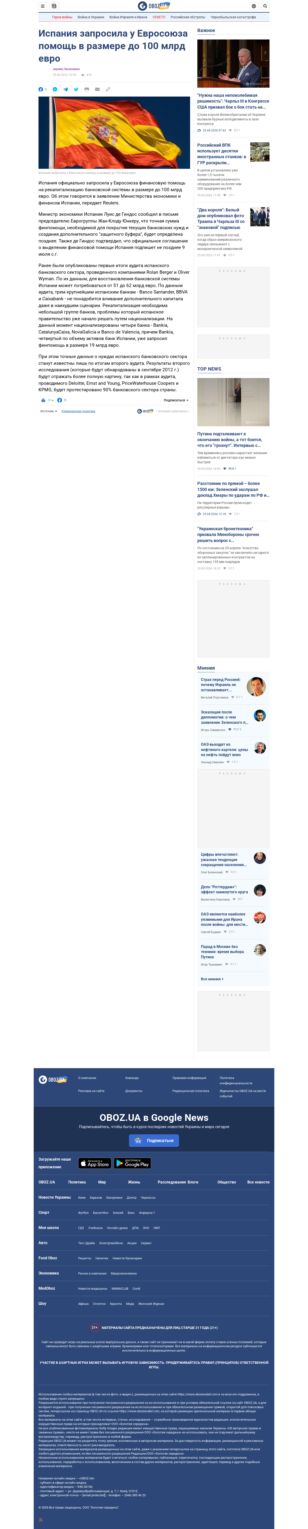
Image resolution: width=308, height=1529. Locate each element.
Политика (77, 1182)
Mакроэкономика (124, 1273)
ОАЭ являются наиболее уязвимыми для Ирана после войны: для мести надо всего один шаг (223, 919)
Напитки (102, 1258)
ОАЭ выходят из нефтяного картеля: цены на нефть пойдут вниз (224, 749)
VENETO (159, 17)
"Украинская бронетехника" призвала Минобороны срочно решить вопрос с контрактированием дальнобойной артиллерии (233, 534)
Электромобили (111, 1243)
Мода (130, 1304)
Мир (102, 1182)
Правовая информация (189, 1078)
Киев (81, 1197)
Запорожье (114, 1197)
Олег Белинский (212, 872)
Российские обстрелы (188, 17)
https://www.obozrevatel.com (198, 1394)
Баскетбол (101, 1213)
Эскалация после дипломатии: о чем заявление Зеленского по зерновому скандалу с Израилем (224, 717)
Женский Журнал (151, 1304)
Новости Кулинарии (127, 1258)
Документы (133, 1091)
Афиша (83, 1304)
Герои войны (62, 17)
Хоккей (118, 1213)
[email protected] (94, 1495)
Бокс (131, 1213)
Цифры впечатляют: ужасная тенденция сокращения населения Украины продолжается (222, 860)
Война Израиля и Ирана (128, 17)
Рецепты (84, 1258)
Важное (206, 30)
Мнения (206, 668)
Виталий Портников (214, 697)
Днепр (131, 1197)
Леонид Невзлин (212, 762)
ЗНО (146, 1228)
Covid (136, 1288)
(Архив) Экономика (66, 69)
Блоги (193, 1182)
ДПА (135, 1228)
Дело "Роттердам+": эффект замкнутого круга (224, 890)
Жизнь (134, 1182)
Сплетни (99, 1304)
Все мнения (211, 979)
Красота (116, 1304)
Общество (227, 1182)
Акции (132, 1243)
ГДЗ (81, 1228)
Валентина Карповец (215, 899)
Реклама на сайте (91, 1091)
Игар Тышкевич (211, 964)
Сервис (146, 1243)
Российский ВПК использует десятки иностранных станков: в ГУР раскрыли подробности (221, 154)
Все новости (258, 1182)
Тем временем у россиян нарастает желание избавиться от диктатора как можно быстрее (232, 457)
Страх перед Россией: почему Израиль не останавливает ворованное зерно (221, 685)
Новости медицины (92, 1288)
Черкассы (148, 1197)
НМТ (157, 1228)
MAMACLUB (120, 1288)
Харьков (96, 1197)
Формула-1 (147, 1213)
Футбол (83, 1213)
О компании (87, 1078)
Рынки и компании (92, 1273)
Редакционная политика (78, 411)
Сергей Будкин (211, 932)
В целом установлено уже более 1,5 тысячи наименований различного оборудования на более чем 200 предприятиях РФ (219, 179)
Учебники (95, 1228)
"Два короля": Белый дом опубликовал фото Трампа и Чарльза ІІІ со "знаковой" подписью (220, 218)
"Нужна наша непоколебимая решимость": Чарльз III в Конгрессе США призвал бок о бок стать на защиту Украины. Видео (233, 101)
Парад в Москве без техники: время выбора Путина (222, 951)
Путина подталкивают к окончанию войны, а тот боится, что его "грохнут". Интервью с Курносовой (229, 440)
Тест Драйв (86, 1243)
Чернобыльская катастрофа (233, 17)
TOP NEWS (209, 369)
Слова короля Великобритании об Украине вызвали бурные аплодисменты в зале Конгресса (231, 119)
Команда (132, 1078)
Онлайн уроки (117, 1228)
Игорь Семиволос (213, 730)
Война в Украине (91, 17)
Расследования (172, 1182)
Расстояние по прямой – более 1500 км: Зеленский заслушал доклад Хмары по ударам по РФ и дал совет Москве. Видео (231, 489)
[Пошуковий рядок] (265, 6)
